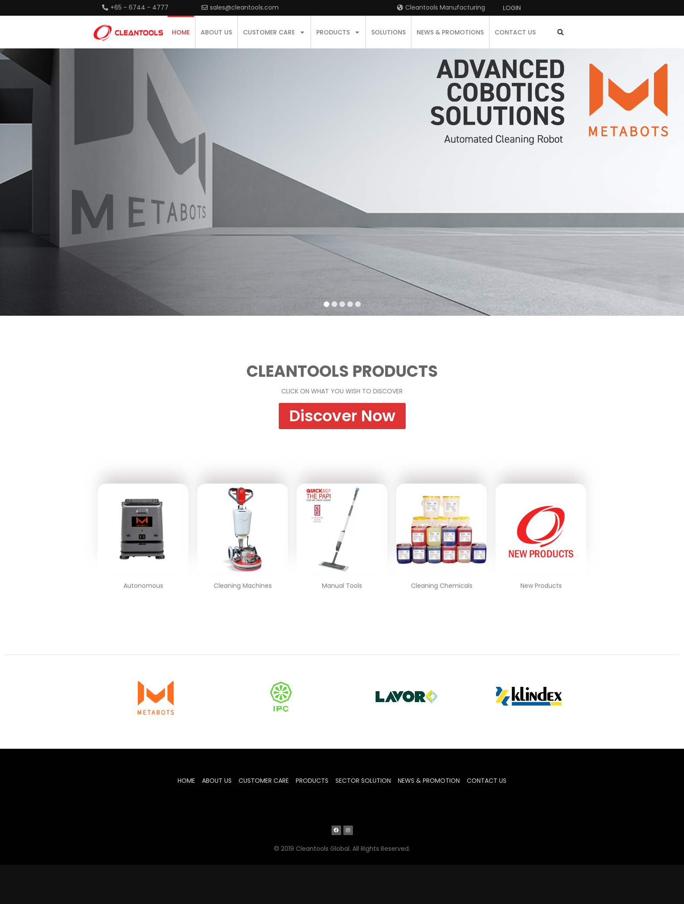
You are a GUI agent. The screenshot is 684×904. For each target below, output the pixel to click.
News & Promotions (450, 32)
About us (216, 32)
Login (512, 7)
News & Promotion (429, 780)
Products (338, 32)
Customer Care (274, 32)
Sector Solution (363, 780)
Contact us (515, 32)
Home (181, 32)
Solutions (388, 32)
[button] (560, 32)
